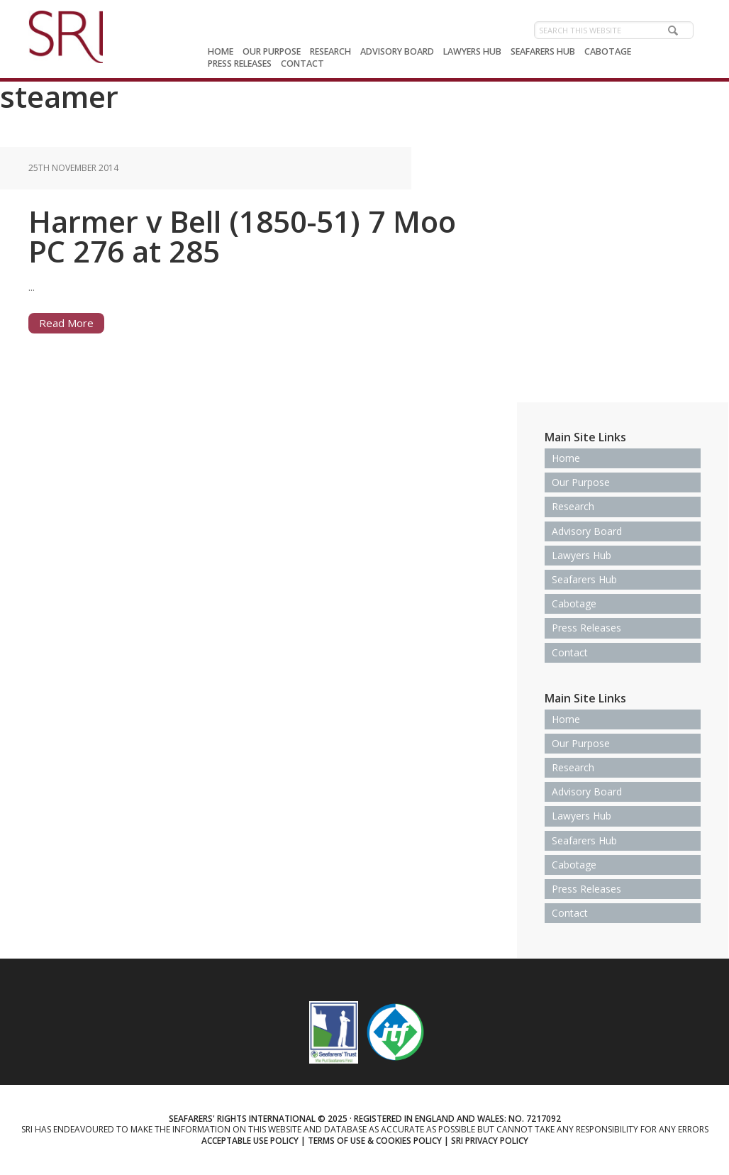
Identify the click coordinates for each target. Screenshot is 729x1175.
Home (566, 458)
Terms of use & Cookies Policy (375, 1141)
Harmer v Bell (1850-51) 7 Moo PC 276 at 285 (242, 236)
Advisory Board (587, 531)
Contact (570, 652)
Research (573, 506)
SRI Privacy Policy (489, 1141)
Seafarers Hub (584, 579)
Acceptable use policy (250, 1141)
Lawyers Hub (581, 555)
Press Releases (586, 627)
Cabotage (574, 603)
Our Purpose (581, 482)
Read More (66, 323)
